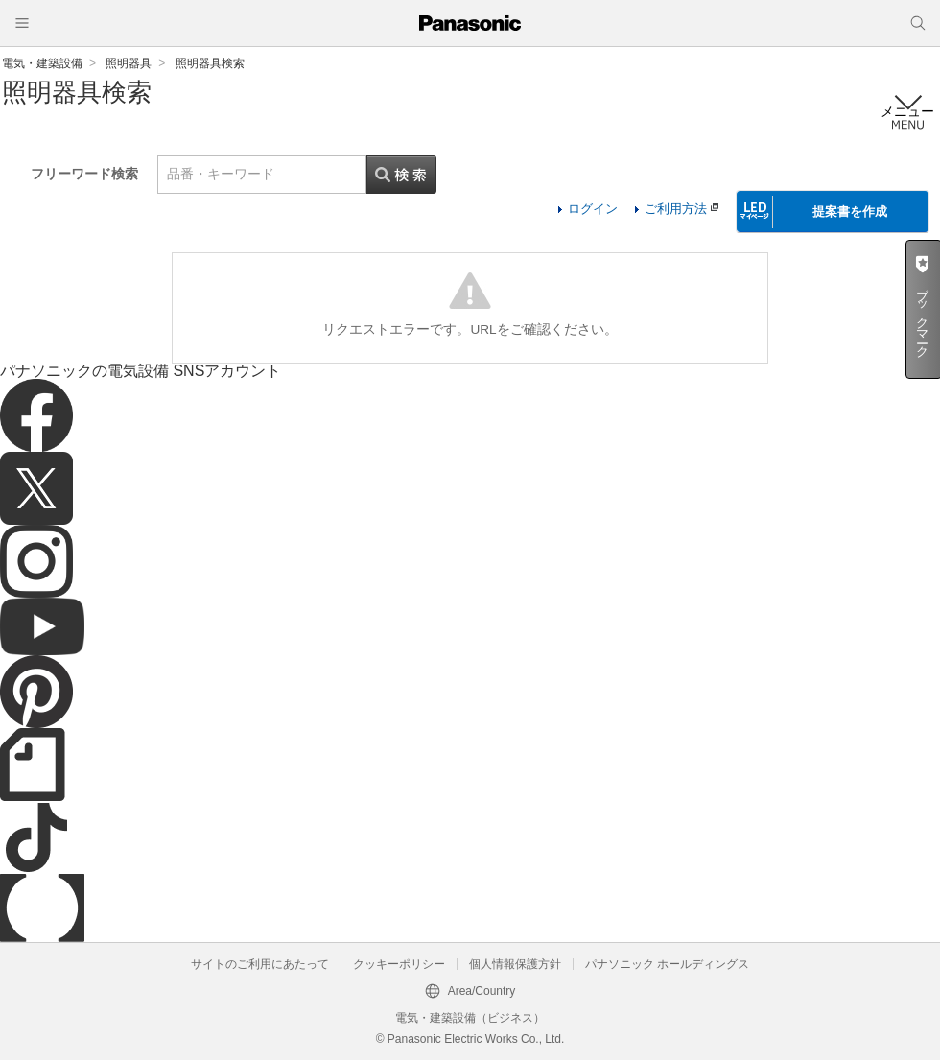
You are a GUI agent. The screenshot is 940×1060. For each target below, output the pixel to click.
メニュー (907, 112)
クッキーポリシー (399, 964)
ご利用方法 (681, 208)
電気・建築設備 (42, 63)
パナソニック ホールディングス (667, 964)
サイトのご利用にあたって (260, 964)
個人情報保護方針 (515, 964)
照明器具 (129, 63)
